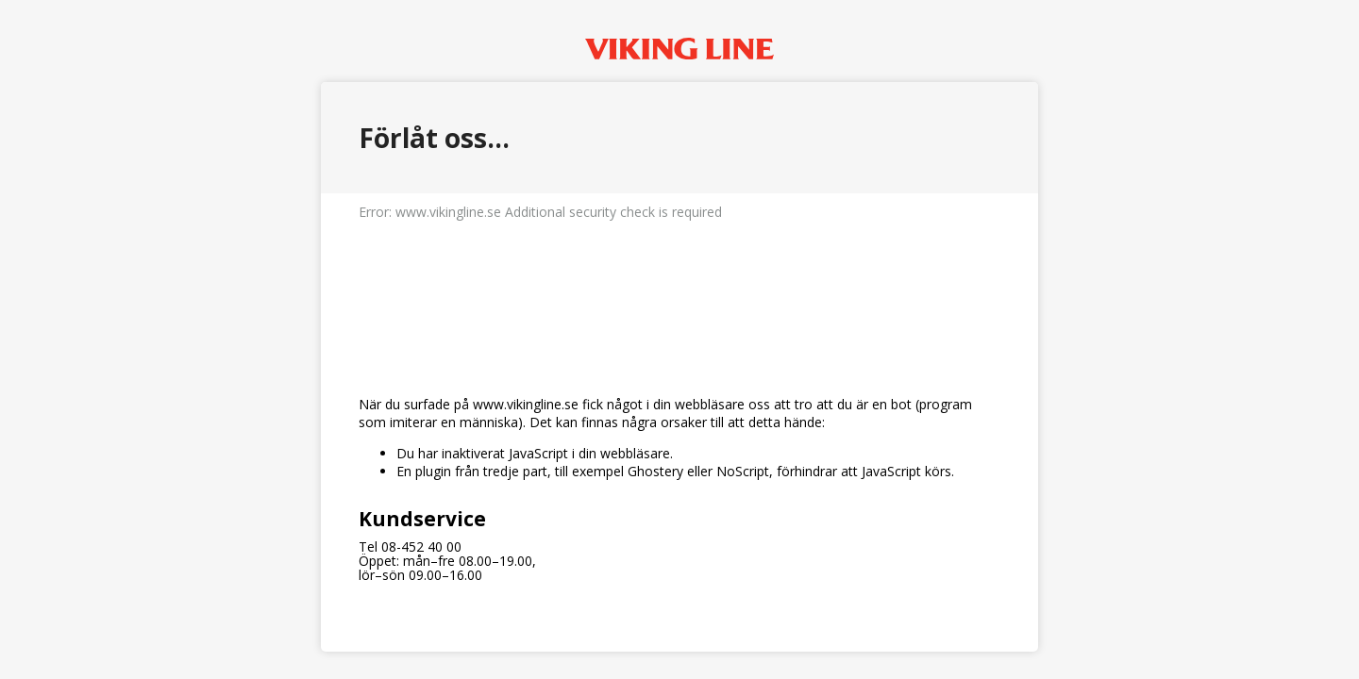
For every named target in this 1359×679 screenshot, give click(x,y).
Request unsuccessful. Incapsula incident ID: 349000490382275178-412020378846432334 (679, 339)
